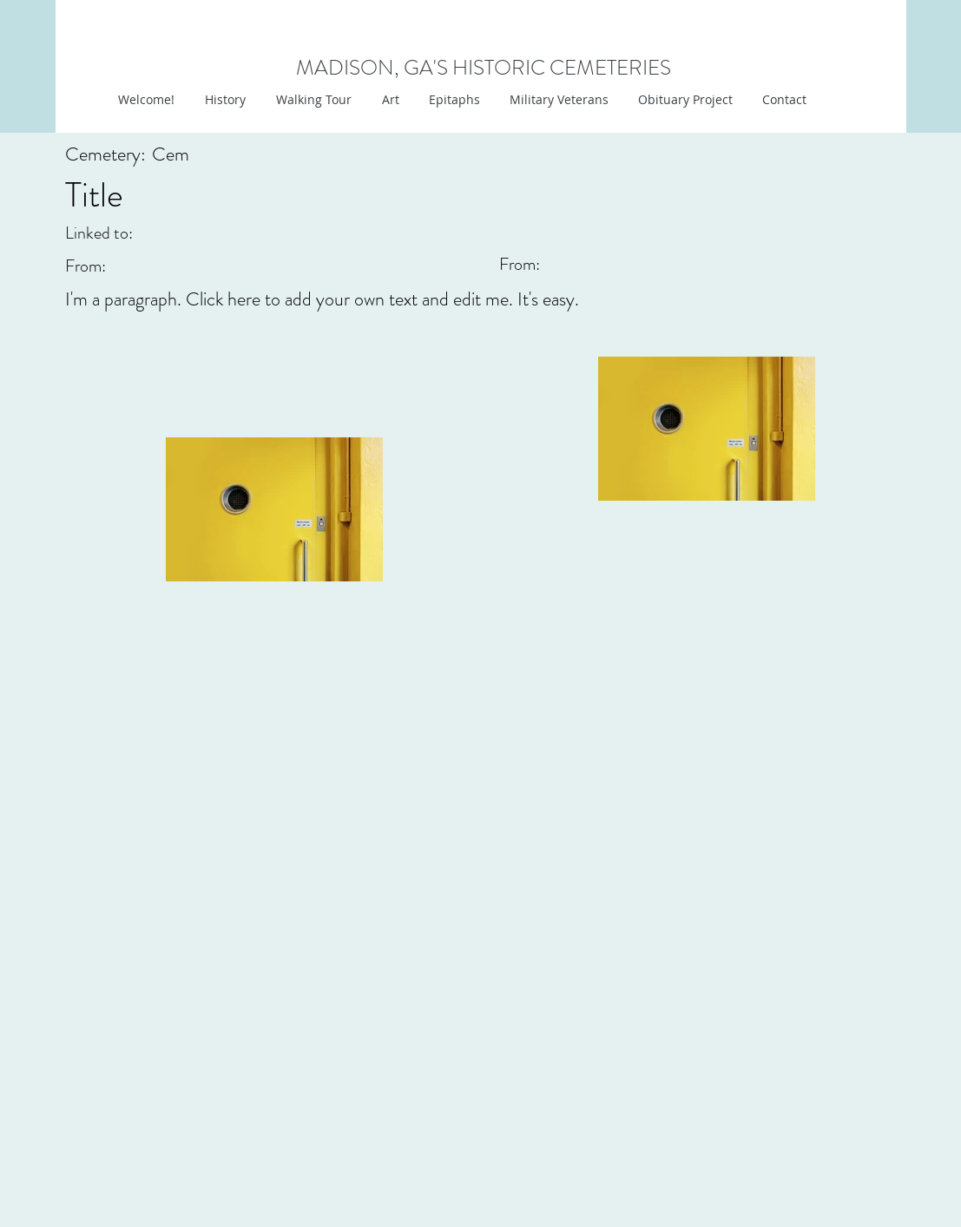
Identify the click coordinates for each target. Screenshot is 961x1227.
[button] (388, 100)
